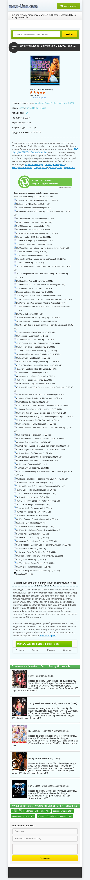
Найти (69, 34)
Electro (43, 108)
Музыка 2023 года (34, 164)
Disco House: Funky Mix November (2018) (48, 731)
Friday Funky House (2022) (41, 676)
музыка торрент (48, 635)
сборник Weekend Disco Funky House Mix (30, 811)
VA (27, 113)
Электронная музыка (22, 167)
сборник (54, 688)
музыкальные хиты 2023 (22, 816)
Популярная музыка (55, 164)
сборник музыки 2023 (63, 811)
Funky (28, 108)
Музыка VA (69, 167)
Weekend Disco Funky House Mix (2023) (54, 103)
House (35, 108)
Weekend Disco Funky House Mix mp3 (55, 816)
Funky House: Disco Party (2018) (44, 758)
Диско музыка (55, 167)
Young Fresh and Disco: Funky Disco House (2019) (52, 703)
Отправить (45, 858)
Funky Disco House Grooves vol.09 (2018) (48, 786)
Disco (21, 108)
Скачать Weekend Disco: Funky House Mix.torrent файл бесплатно (38, 646)
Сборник (54, 715)
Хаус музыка (40, 167)
